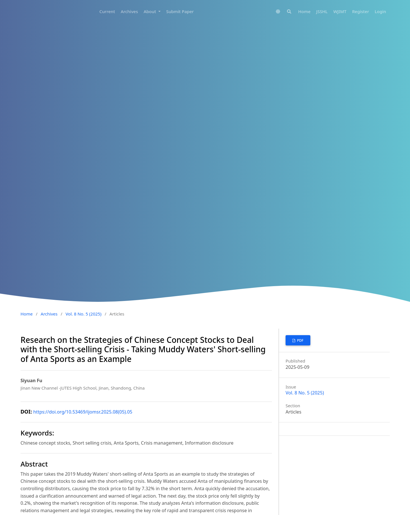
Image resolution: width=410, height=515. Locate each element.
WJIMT (340, 11)
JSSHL (322, 11)
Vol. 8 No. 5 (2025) (83, 314)
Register (360, 11)
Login (380, 11)
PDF (300, 340)
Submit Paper (180, 11)
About (150, 11)
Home (304, 11)
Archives (129, 11)
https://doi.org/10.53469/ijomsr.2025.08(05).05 (82, 412)
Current (107, 11)
